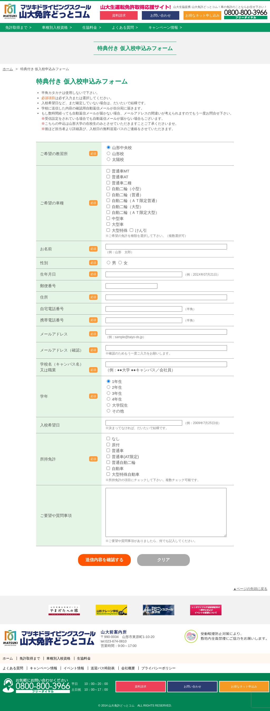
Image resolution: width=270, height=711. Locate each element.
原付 (113, 445)
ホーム (8, 69)
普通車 (115, 450)
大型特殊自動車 (123, 474)
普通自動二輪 (121, 462)
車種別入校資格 (57, 27)
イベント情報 (74, 668)
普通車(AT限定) (123, 456)
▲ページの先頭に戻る (250, 589)
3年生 (114, 393)
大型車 (115, 224)
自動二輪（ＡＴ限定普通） (133, 200)
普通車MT (118, 171)
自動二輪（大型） (125, 206)
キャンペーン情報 (165, 27)
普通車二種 (119, 183)
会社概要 (128, 668)
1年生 (114, 381)
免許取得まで (18, 27)
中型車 (115, 218)
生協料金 (91, 27)
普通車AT (117, 177)
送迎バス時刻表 (103, 668)
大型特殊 (117, 230)
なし (113, 438)
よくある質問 (125, 27)
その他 (115, 411)
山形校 (115, 153)
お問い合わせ (160, 15)
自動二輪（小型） (125, 188)
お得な (202, 15)
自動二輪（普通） (125, 195)
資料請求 (119, 15)
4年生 (114, 399)
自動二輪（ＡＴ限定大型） (133, 212)
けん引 (138, 230)
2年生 (114, 387)
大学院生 (117, 405)
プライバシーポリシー (158, 668)
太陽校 (115, 159)
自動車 (115, 468)
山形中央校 (119, 147)
